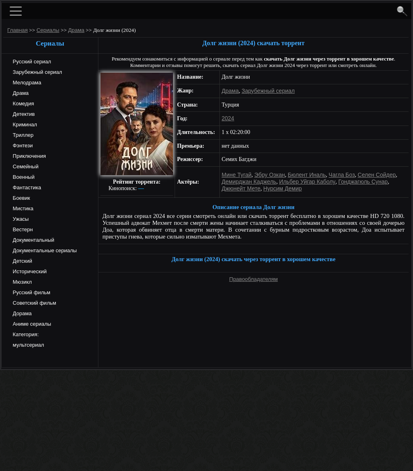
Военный (23, 177)
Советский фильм (33, 303)
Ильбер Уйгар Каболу (307, 181)
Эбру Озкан (269, 175)
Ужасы (20, 219)
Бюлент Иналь (306, 175)
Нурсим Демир (282, 188)
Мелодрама (26, 83)
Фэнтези (22, 145)
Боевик (20, 198)
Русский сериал (31, 62)
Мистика (22, 208)
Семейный (24, 166)
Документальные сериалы (44, 250)
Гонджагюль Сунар (363, 181)
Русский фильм (30, 292)
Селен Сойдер (377, 175)
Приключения (28, 156)
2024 (228, 118)
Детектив (23, 114)
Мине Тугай (237, 175)
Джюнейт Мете (241, 188)
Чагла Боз (342, 175)
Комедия (22, 103)
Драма (20, 93)
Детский (21, 261)
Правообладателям (253, 279)
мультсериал (27, 345)
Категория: (25, 334)
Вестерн (22, 229)
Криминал (24, 124)
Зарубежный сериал (36, 72)
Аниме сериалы (31, 324)
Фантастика (26, 187)
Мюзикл (21, 282)
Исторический (29, 271)
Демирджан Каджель (249, 181)
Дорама (21, 313)
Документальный (32, 240)
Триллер (22, 135)
